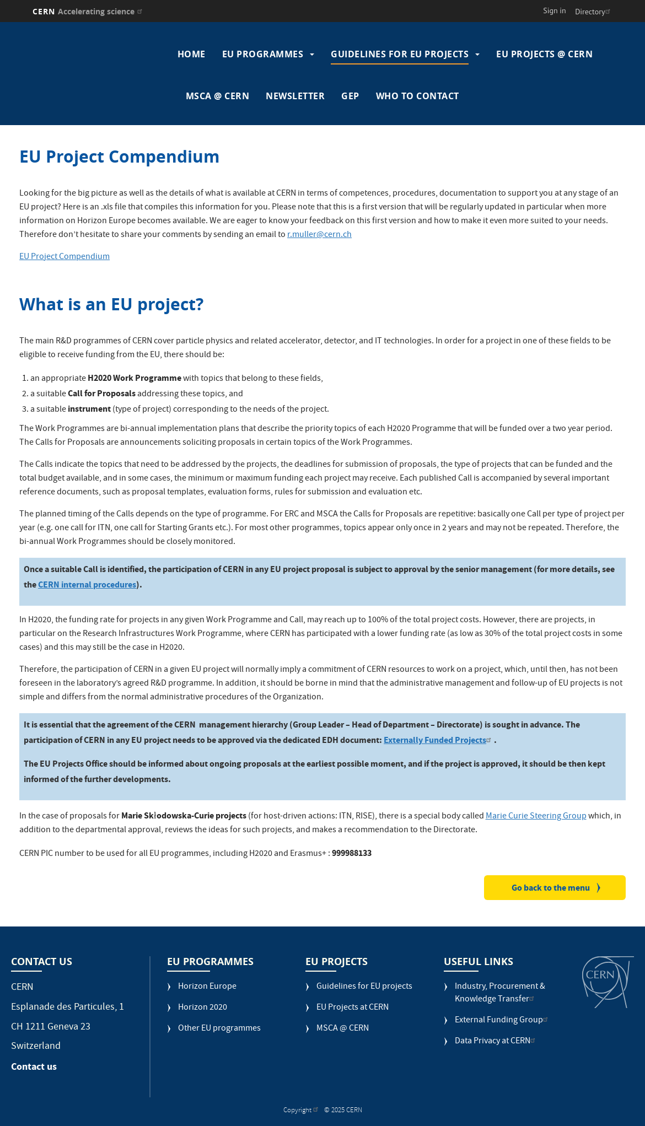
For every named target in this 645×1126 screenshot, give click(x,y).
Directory (593, 12)
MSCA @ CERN (218, 96)
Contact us (34, 1066)
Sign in (554, 10)
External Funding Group (503, 1021)
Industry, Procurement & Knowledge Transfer (500, 993)
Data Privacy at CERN (496, 1042)
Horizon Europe (207, 987)
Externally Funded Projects (439, 740)
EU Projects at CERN (352, 1008)
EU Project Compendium (64, 257)
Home (192, 54)
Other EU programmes (219, 1029)
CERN (89, 11)
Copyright (302, 1111)
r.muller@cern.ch (319, 235)
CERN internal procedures (87, 584)
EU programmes (263, 54)
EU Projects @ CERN (544, 54)
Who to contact (417, 96)
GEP (350, 96)
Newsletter (295, 96)
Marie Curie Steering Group (536, 816)
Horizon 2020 (202, 1008)
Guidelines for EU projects (400, 54)
